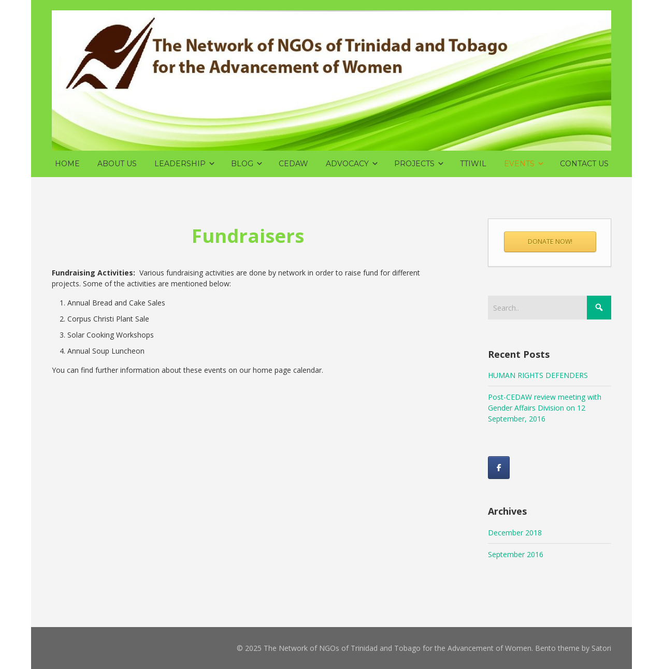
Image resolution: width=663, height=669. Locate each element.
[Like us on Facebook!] (499, 467)
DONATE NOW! (550, 241)
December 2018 (515, 532)
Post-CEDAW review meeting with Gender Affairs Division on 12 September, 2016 (544, 408)
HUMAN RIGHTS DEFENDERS (538, 375)
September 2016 (515, 554)
